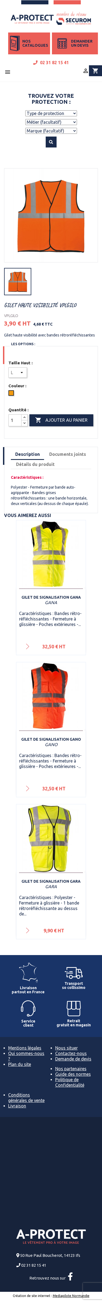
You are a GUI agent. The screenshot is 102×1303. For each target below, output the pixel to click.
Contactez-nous (71, 1053)
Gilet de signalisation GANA (51, 597)
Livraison (17, 1105)
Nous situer (66, 1047)
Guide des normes (73, 1074)
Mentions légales (24, 1047)
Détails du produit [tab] (35, 464)
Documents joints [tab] (67, 454)
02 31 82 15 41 (51, 62)
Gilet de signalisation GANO (51, 739)
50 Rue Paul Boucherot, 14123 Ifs (50, 1255)
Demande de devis (73, 1058)
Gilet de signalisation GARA (51, 881)
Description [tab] (27, 454)
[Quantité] (14, 420)
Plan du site (19, 1064)
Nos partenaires (70, 1068)
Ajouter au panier (61, 420)
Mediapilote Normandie (71, 1296)
